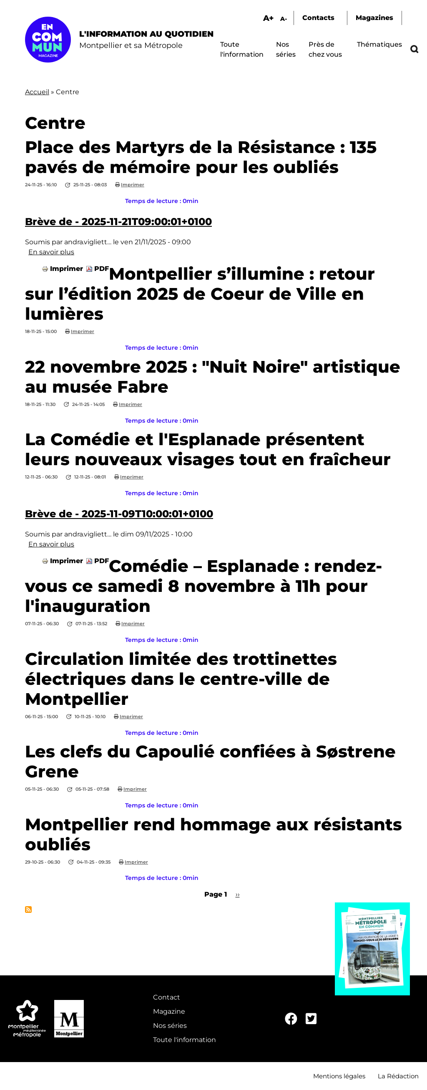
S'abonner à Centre (28, 909)
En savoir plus (51, 252)
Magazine (169, 1011)
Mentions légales (339, 1076)
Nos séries (170, 1026)
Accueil (37, 92)
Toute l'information (184, 1040)
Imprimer (132, 185)
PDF (101, 269)
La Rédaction (398, 1076)
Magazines (374, 18)
